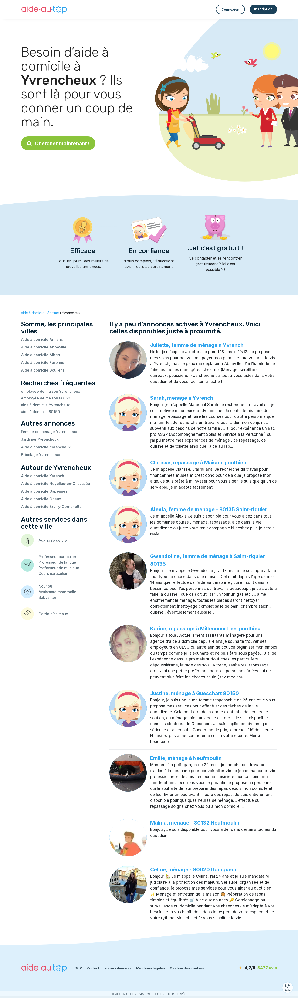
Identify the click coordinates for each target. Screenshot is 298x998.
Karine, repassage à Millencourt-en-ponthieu (205, 629)
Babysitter (47, 597)
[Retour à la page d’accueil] (44, 9)
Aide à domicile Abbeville (43, 347)
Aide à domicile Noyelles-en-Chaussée (55, 483)
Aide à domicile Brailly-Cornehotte (51, 506)
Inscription (263, 9)
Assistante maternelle (57, 591)
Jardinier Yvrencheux (40, 439)
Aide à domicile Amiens (42, 339)
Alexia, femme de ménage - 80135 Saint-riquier (208, 509)
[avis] (250, 968)
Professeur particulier (57, 556)
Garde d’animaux (53, 614)
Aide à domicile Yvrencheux (46, 447)
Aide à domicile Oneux (41, 499)
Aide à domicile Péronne (42, 362)
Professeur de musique (58, 567)
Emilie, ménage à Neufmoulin (186, 758)
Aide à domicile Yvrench (42, 476)
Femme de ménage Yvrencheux (49, 431)
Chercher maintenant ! (58, 143)
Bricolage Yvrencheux (40, 454)
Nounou (45, 586)
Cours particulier (53, 573)
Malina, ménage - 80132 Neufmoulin (194, 823)
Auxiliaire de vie (52, 540)
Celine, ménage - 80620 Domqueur (193, 869)
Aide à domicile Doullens (42, 370)
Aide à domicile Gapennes (44, 491)
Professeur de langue (57, 562)
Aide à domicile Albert (40, 354)
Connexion (230, 9)
